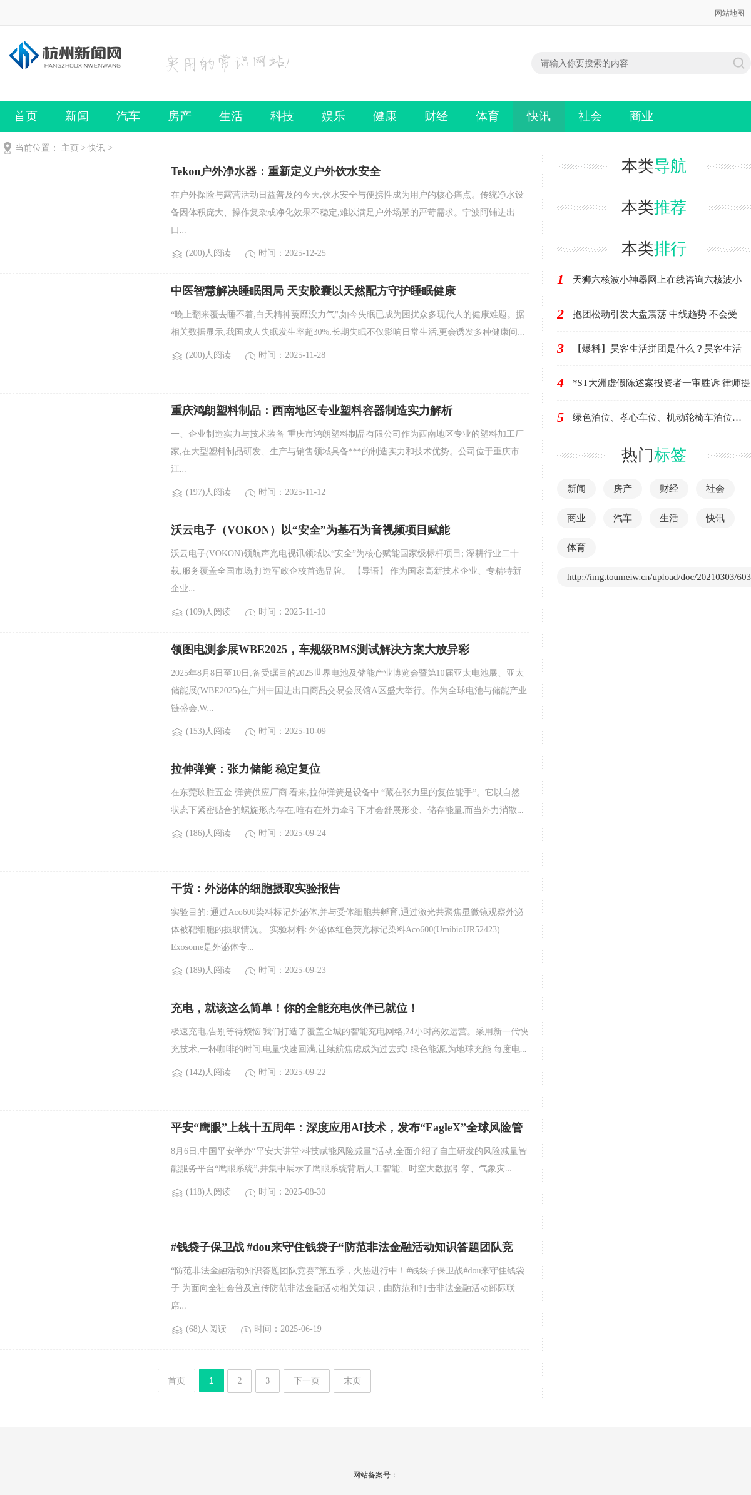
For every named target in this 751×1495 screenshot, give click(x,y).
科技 (282, 116)
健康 (385, 116)
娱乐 (333, 116)
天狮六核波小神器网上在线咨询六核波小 (657, 280)
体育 (487, 116)
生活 (231, 116)
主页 (70, 148)
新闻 (77, 116)
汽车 (128, 116)
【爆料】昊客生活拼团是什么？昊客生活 (657, 349)
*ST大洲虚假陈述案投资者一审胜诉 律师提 (661, 383)
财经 (436, 116)
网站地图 (730, 13)
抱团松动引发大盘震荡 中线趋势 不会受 (655, 314)
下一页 (307, 1380)
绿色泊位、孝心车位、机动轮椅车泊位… (657, 417)
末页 (352, 1380)
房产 (180, 116)
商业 (641, 116)
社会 (590, 116)
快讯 (539, 116)
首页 (26, 116)
